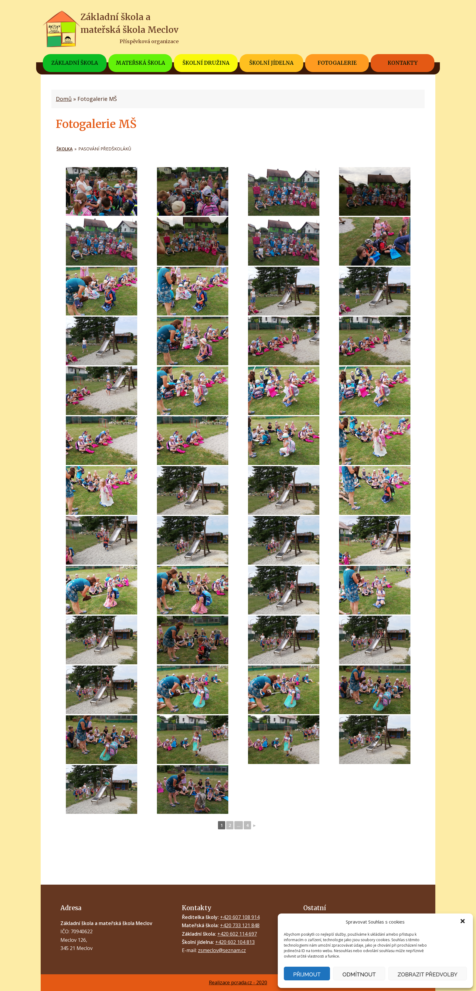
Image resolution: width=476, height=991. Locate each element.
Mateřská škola (140, 63)
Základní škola (74, 63)
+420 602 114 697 (237, 934)
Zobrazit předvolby (427, 974)
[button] (463, 921)
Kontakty (403, 63)
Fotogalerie (337, 63)
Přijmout (307, 974)
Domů (64, 98)
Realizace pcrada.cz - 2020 (238, 982)
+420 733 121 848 (240, 925)
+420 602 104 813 (235, 942)
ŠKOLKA (64, 149)
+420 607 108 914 (240, 917)
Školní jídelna (271, 63)
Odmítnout (359, 974)
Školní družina (205, 63)
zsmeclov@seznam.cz (222, 950)
